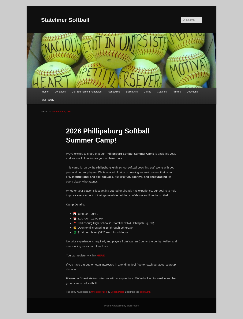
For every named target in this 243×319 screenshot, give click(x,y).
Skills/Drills (132, 91)
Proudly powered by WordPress (121, 305)
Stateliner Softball (65, 20)
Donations (60, 91)
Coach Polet (117, 292)
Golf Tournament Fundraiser (87, 91)
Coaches (162, 91)
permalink (145, 292)
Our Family (48, 99)
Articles (177, 91)
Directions (192, 91)
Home (45, 91)
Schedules (114, 91)
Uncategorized (99, 292)
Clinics (147, 91)
